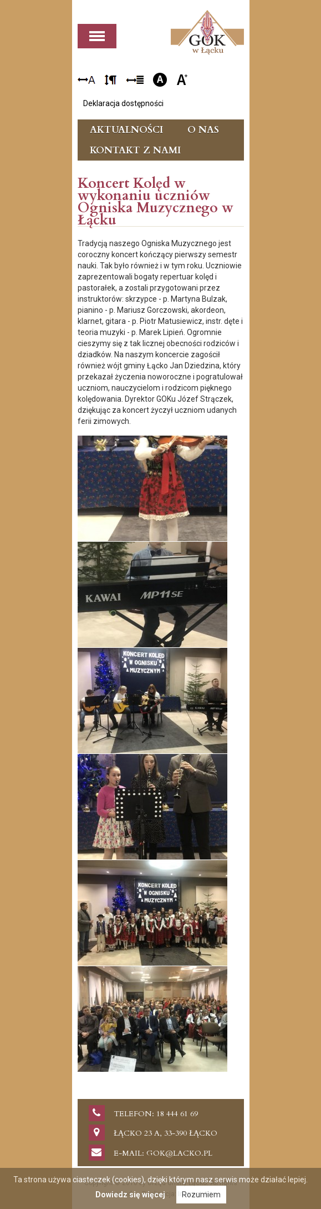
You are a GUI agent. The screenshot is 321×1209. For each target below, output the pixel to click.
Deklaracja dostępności (123, 103)
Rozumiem (201, 1194)
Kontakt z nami (135, 150)
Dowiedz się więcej (130, 1194)
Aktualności (126, 129)
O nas (203, 129)
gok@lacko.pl (179, 1153)
